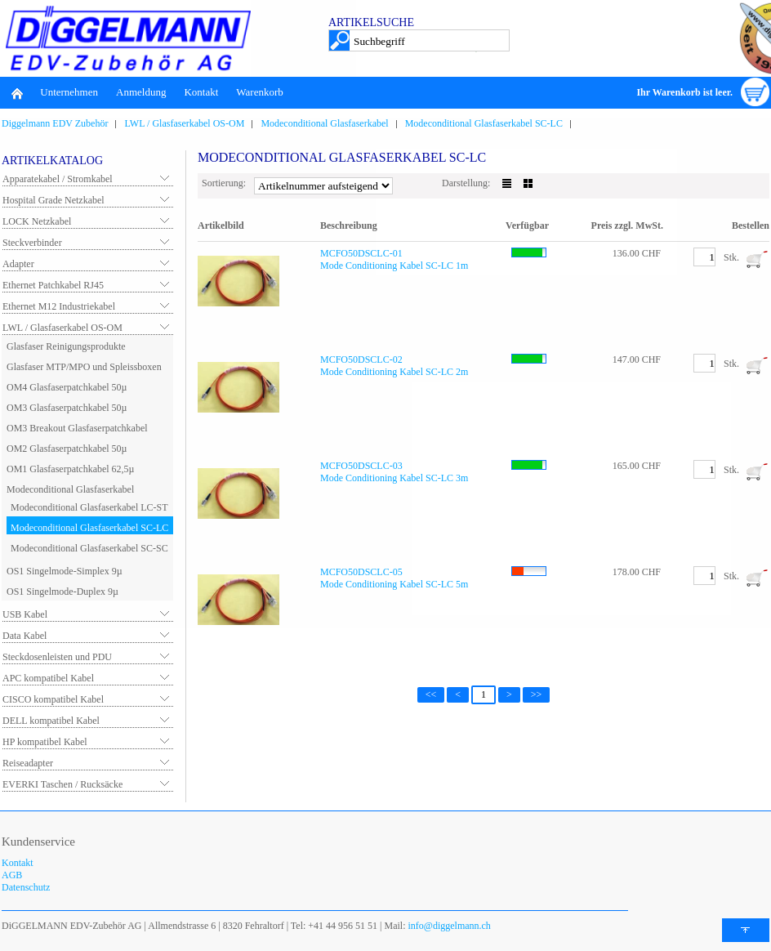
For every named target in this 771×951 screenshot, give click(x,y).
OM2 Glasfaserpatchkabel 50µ (67, 448)
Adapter (18, 264)
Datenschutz (26, 887)
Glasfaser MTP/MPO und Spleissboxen (84, 367)
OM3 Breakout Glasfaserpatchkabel (77, 428)
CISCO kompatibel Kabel (53, 699)
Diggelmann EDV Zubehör (55, 123)
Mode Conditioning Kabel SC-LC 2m (394, 371)
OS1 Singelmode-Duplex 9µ (62, 591)
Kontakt (201, 92)
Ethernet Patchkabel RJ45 (53, 285)
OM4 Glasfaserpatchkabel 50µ (67, 387)
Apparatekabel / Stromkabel (57, 179)
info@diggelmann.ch (448, 925)
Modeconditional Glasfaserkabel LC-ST (89, 507)
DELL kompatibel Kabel (51, 720)
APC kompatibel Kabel (48, 678)
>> (536, 694)
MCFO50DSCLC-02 (361, 359)
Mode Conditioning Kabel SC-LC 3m (394, 478)
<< (431, 694)
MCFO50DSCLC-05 (361, 572)
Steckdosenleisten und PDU (57, 657)
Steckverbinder (32, 242)
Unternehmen (69, 92)
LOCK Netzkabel (36, 221)
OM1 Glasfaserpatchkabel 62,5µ (71, 469)
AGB (12, 875)
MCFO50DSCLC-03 (361, 465)
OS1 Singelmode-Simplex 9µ (65, 571)
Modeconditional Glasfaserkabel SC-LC (484, 123)
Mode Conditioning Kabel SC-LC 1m (394, 265)
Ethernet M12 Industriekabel (58, 306)
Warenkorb (259, 92)
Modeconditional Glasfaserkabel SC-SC (89, 548)
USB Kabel (24, 614)
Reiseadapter (27, 763)
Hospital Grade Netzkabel (53, 200)
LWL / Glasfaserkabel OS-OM (184, 123)
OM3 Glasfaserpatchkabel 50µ (67, 407)
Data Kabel (24, 635)
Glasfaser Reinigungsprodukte (66, 346)
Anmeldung (141, 92)
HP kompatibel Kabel (44, 742)
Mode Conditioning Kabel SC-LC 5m (394, 584)
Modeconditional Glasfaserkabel (324, 123)
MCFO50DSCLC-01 (361, 253)
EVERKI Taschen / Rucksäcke (62, 784)
